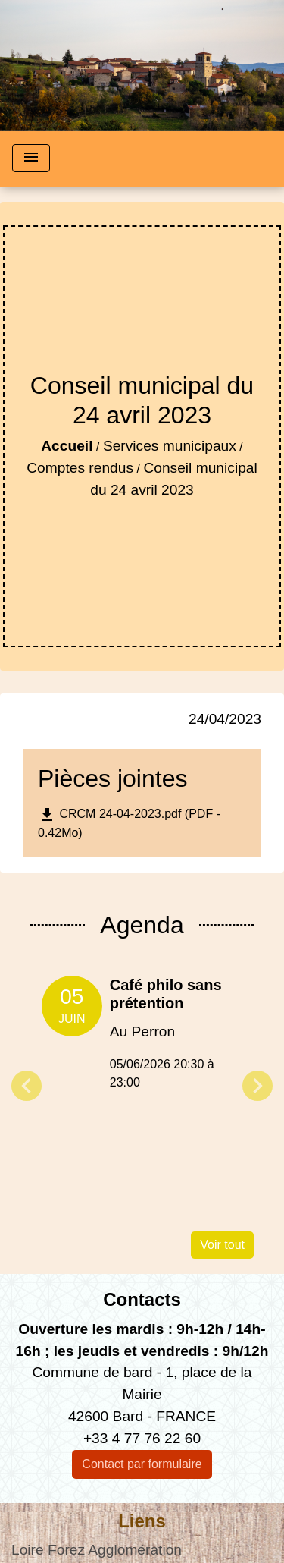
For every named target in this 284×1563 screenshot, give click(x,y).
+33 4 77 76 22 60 (142, 1438)
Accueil (66, 446)
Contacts (142, 1299)
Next (257, 1086)
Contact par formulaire (141, 1464)
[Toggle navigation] (31, 158)
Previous (26, 1086)
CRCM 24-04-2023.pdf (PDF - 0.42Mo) (129, 822)
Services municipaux (169, 446)
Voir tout (222, 1244)
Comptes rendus (80, 468)
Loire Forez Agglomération (96, 1550)
